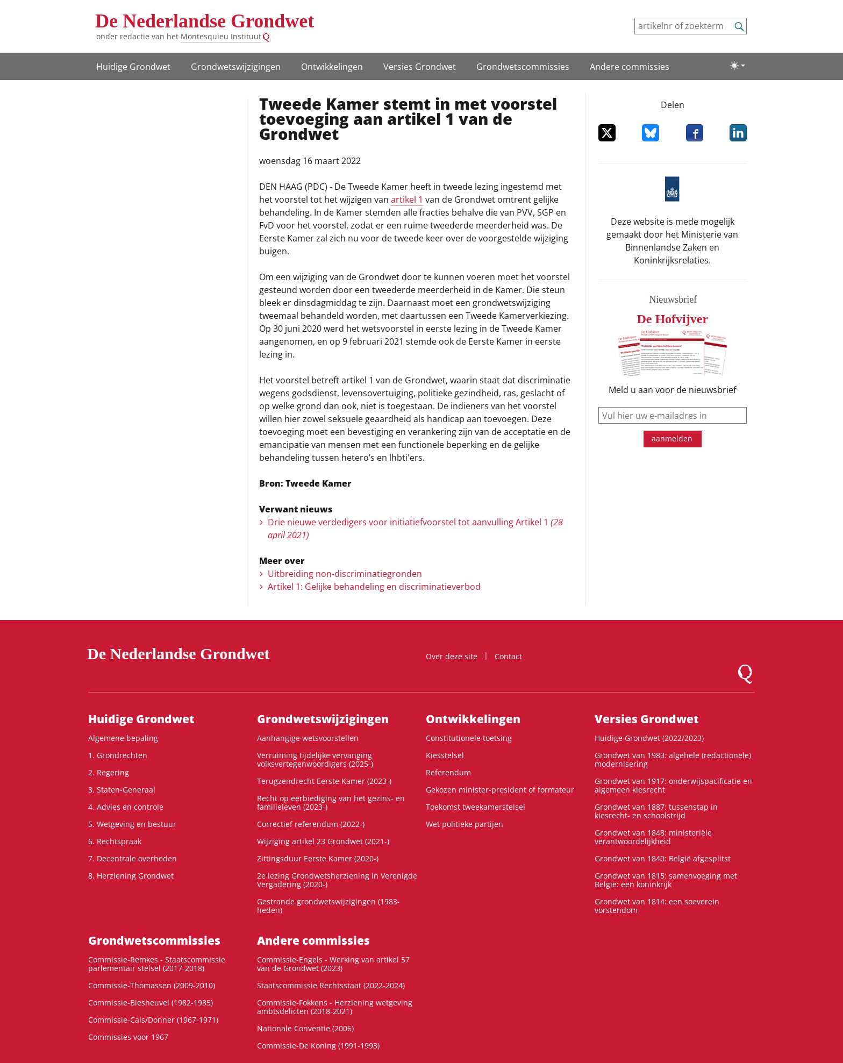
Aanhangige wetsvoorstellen (308, 738)
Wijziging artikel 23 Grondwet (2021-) (323, 841)
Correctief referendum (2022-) (311, 824)
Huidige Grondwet (133, 67)
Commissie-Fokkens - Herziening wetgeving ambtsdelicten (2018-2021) (334, 1006)
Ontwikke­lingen (332, 67)
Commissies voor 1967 (128, 1037)
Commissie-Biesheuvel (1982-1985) (150, 1002)
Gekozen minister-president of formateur (500, 789)
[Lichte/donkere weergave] (737, 65)
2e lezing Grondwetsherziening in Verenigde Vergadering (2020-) (337, 880)
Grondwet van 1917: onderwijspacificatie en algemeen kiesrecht (673, 785)
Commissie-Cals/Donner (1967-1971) (153, 1020)
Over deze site (451, 656)
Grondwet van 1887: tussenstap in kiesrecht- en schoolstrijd (656, 811)
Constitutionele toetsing (469, 738)
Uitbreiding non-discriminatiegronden (345, 574)
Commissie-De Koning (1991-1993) (318, 1045)
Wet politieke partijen (464, 824)
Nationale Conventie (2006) (305, 1028)
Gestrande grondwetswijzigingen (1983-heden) (328, 905)
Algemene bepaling (123, 738)
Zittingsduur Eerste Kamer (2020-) (317, 858)
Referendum (448, 772)
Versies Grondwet (419, 67)
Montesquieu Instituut (221, 36)
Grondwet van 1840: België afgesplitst (663, 858)
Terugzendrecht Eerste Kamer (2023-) (324, 781)
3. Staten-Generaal (121, 789)
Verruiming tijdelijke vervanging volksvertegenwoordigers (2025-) (315, 759)
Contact (508, 656)
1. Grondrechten (117, 755)
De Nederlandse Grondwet (204, 21)
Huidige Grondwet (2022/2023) (649, 738)
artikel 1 (407, 199)
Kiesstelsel (445, 755)
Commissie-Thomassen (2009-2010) (151, 985)
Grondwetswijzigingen (236, 67)
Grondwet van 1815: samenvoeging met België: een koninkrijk (666, 880)
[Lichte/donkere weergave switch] (737, 65)
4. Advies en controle (125, 807)
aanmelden (672, 438)
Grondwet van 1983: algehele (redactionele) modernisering (673, 759)
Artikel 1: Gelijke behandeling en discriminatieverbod (374, 587)
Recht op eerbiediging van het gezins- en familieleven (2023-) (331, 802)
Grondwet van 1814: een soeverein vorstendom (657, 905)
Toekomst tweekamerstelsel (475, 807)
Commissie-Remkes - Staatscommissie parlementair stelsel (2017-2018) (156, 963)
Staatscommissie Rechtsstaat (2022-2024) (331, 985)
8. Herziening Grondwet (131, 876)
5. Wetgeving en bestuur (132, 824)
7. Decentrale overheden (132, 858)
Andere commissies (629, 67)
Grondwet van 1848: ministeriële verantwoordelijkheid (653, 836)
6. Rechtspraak (114, 841)
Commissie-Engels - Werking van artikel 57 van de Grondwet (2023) (333, 963)
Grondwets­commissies (522, 67)
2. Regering (108, 772)
